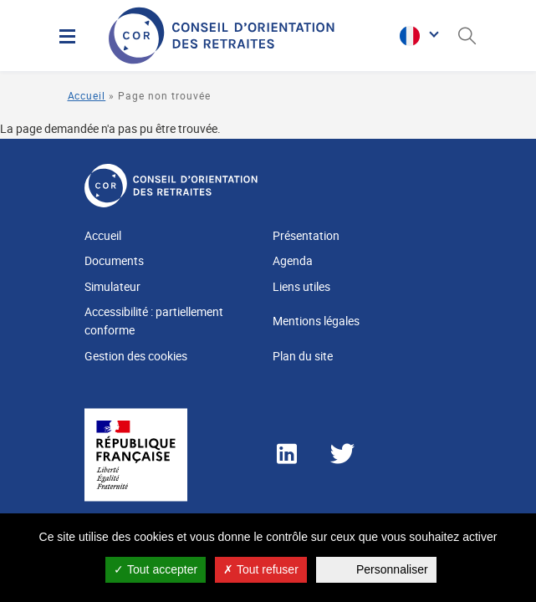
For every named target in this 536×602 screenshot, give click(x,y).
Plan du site (303, 356)
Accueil (87, 95)
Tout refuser (261, 569)
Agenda (293, 260)
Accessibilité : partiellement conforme (153, 321)
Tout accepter (155, 569)
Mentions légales (316, 321)
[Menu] (67, 36)
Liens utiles (301, 286)
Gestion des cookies (135, 356)
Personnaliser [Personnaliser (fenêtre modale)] (392, 569)
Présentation (306, 235)
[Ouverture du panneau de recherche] (467, 35)
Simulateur (112, 286)
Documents (114, 260)
